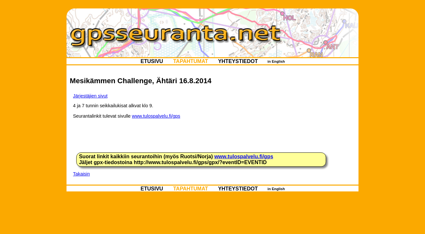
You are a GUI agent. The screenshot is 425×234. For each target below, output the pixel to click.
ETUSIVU (151, 61)
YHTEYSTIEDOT (238, 61)
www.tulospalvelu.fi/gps (156, 116)
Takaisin (81, 173)
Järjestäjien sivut (90, 95)
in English (276, 61)
